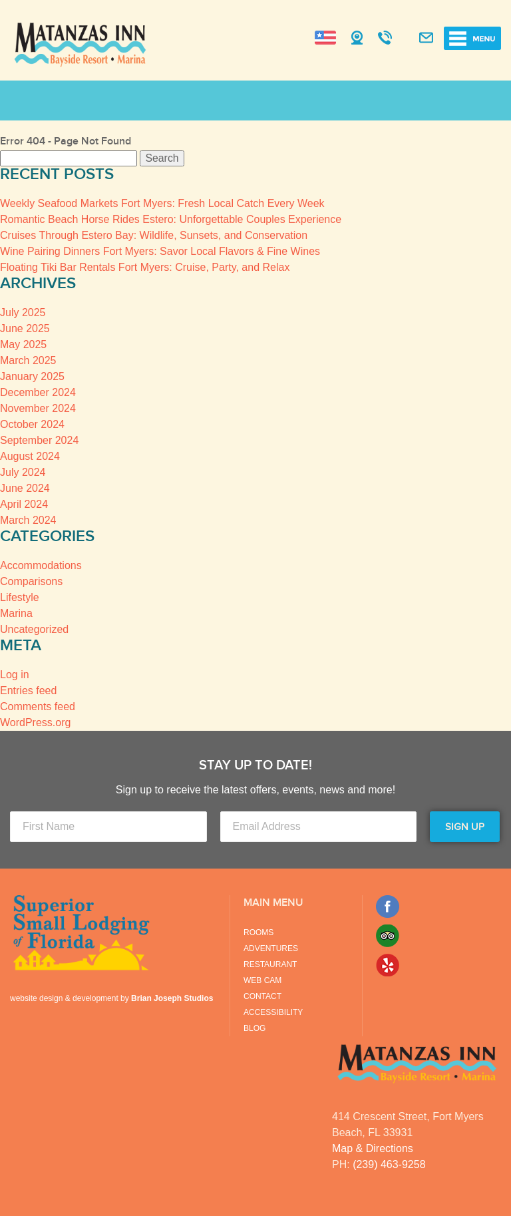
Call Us (385, 39)
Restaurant (270, 964)
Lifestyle (19, 597)
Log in (14, 674)
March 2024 (28, 520)
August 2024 (30, 456)
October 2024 (32, 424)
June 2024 (25, 488)
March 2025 (28, 360)
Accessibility (273, 1012)
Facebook (387, 906)
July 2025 (23, 312)
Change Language (325, 38)
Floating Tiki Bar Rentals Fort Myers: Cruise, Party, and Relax (144, 267)
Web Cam (262, 980)
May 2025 (23, 344)
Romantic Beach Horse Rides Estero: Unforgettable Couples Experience (170, 219)
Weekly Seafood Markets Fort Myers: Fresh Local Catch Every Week (162, 203)
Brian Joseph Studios (172, 998)
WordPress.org (35, 722)
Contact (262, 996)
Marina (16, 613)
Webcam (357, 39)
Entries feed (28, 690)
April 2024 (24, 504)
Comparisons (31, 581)
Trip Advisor (387, 935)
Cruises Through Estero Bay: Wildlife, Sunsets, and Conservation (153, 235)
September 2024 (39, 440)
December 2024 (38, 392)
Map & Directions (372, 1148)
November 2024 (38, 408)
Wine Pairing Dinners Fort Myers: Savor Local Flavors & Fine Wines (160, 251)
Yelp (387, 965)
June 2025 (25, 328)
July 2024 (23, 472)
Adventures (271, 948)
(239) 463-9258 (389, 1164)
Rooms (258, 932)
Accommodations (41, 565)
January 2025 (32, 376)
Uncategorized (34, 629)
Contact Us (426, 39)
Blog (254, 1028)
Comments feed (37, 706)
